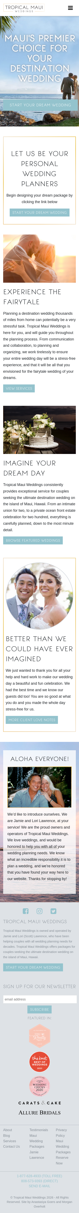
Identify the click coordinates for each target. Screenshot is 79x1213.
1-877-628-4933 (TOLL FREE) (39, 1176)
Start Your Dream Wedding (40, 105)
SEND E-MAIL (39, 1186)
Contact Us (11, 1146)
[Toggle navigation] (70, 8)
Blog (6, 1135)
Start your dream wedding (39, 212)
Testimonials (38, 1130)
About (7, 1130)
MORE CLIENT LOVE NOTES (31, 720)
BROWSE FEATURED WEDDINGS (33, 540)
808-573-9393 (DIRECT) (39, 1181)
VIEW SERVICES (19, 388)
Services (9, 1141)
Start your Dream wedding (33, 967)
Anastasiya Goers (43, 1202)
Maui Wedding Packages (36, 1141)
